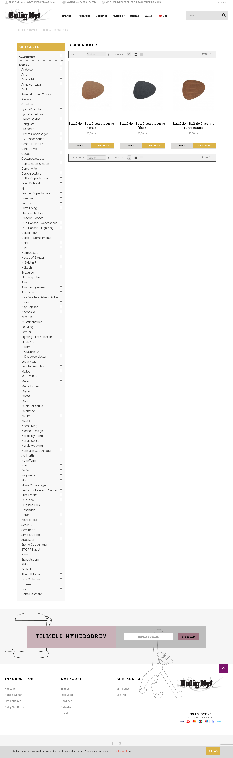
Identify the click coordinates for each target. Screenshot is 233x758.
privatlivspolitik (120, 751)
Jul (163, 15)
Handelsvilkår (13, 694)
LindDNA (46, 30)
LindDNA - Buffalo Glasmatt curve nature (193, 125)
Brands (66, 15)
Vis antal (119, 54)
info (80, 145)
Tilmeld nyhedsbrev (71, 636)
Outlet (149, 15)
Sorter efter (77, 54)
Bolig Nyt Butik (14, 707)
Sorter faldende (109, 54)
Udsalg (134, 15)
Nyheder (119, 15)
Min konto (123, 688)
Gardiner (101, 15)
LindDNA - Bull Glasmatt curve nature (91, 125)
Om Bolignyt (13, 701)
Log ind (121, 694)
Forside (21, 30)
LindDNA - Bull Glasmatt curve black (142, 125)
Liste (140, 54)
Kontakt (10, 688)
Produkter (83, 15)
